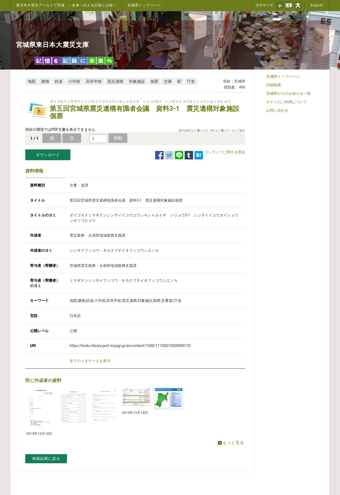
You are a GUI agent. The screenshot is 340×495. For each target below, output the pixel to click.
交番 (168, 81)
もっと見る (231, 442)
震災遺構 (115, 81)
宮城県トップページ (144, 5)
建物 (45, 81)
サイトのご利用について (286, 102)
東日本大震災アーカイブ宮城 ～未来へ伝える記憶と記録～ (66, 5)
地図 (32, 81)
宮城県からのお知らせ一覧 (288, 93)
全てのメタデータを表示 (90, 361)
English (317, 5)
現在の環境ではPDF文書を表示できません (60, 129)
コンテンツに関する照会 (224, 152)
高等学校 (94, 81)
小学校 (74, 81)
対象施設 (137, 81)
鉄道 (59, 81)
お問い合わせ (277, 110)
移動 (117, 138)
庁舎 (191, 81)
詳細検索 (273, 85)
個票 (154, 81)
